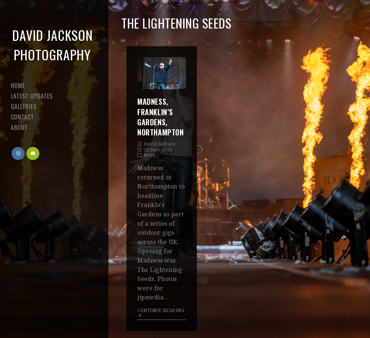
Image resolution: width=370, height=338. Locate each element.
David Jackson (160, 144)
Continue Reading (160, 313)
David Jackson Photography (52, 44)
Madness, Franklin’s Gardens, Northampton (160, 117)
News (149, 155)
